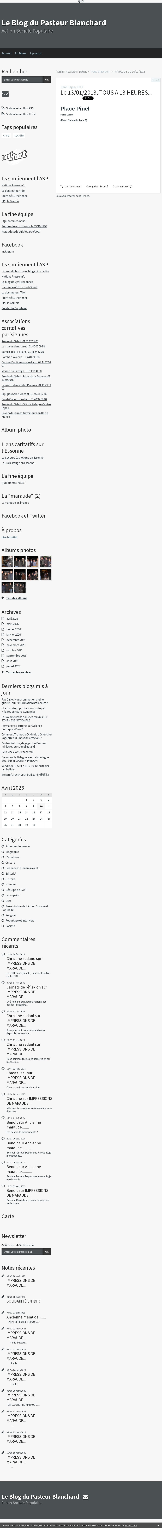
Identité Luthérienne (15, 196)
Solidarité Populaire (14, 308)
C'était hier (12, 857)
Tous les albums (16, 598)
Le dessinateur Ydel (14, 191)
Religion (10, 915)
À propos (35, 53)
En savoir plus (131, 1525)
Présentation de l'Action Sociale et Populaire (25, 908)
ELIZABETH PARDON (25, 761)
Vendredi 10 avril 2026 (15, 766)
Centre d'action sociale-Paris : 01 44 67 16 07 (26, 364)
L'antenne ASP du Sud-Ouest (19, 287)
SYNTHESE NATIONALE (16, 720)
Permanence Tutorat (14, 726)
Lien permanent (71, 186)
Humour (10, 884)
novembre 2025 (16, 645)
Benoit (12, 1122)
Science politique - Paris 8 (22, 727)
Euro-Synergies (25, 712)
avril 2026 (12, 618)
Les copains (12, 895)
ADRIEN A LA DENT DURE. (71, 71)
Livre (8, 901)
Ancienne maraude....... (24, 1125)
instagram (8, 251)
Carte (8, 1216)
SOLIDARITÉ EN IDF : (23, 1301)
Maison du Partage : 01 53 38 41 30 (21, 371)
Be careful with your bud (17, 775)
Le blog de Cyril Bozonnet (17, 282)
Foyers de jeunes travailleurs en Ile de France (25, 414)
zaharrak (28, 752)
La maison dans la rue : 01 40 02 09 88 (23, 346)
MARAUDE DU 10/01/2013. (130, 71)
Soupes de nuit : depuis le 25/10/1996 (24, 226)
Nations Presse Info (13, 185)
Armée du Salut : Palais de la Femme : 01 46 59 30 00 (26, 378)
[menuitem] (8, 53)
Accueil (6, 53)
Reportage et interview (19, 920)
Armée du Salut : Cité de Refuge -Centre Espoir (26, 406)
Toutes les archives (19, 672)
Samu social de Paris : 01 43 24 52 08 (23, 352)
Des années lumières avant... (22, 868)
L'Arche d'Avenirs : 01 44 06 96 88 (20, 357)
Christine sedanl (20, 1015)
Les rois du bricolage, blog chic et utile (25, 271)
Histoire (10, 879)
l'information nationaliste (32, 703)
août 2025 (12, 661)
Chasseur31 (16, 1072)
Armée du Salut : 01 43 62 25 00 (20, 341)
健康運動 (43, 775)
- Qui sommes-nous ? (14, 221)
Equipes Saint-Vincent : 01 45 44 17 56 (24, 394)
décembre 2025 (16, 640)
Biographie (12, 852)
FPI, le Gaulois (10, 201)
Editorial (10, 873)
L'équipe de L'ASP (16, 890)
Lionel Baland (26, 746)
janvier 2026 (14, 634)
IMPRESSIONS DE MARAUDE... (21, 966)
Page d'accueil (100, 71)
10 (41, 806)
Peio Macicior (10, 752)
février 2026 (14, 629)
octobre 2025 (14, 650)
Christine (14, 1098)
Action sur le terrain (17, 846)
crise (6, 135)
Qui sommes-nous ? (14, 483)
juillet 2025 (13, 666)
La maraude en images (15, 503)
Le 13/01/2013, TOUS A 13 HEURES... (106, 92)
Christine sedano (21, 958)
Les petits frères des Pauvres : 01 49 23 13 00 (26, 386)
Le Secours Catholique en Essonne (23, 457)
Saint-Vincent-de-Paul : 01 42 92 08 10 (24, 399)
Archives (20, 53)
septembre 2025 (16, 655)
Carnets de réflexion (24, 987)
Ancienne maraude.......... (24, 1145)
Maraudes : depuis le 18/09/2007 (21, 232)
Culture (10, 862)
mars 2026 (13, 624)
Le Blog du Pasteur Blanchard (54, 22)
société (19, 135)
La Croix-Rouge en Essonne (18, 463)
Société (10, 926)
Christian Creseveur (29, 738)
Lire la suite (9, 537)
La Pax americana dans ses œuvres (22, 717)
